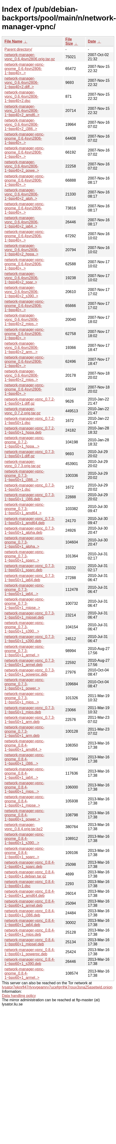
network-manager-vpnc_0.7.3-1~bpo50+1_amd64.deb (29, 521)
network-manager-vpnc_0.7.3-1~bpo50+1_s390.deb (29, 639)
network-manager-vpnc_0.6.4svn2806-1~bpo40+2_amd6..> (21, 110)
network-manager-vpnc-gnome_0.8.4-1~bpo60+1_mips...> (24, 787)
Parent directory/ (18, 49)
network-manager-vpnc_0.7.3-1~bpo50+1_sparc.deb (29, 568)
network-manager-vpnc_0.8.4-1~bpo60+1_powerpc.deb (29, 952)
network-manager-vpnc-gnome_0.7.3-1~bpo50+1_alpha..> (24, 542)
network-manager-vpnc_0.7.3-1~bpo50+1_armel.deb (29, 662)
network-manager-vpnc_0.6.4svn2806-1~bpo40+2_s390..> (21, 292)
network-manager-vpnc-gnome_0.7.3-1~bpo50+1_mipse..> (24, 603)
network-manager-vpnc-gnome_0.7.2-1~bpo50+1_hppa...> (24, 442)
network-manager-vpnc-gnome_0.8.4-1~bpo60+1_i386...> (24, 759)
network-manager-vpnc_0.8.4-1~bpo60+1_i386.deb (29, 913)
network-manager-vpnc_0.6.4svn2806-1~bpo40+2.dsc (21, 96)
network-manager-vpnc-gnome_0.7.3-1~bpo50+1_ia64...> (24, 589)
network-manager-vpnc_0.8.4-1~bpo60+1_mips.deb (29, 932)
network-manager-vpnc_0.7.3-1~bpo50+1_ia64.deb (29, 578)
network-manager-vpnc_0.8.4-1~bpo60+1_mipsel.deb (29, 942)
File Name (13, 41)
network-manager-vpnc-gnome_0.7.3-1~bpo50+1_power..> (24, 684)
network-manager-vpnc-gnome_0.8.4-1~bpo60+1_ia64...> (24, 773)
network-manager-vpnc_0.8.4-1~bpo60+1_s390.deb (29, 961)
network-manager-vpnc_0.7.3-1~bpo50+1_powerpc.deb (29, 672)
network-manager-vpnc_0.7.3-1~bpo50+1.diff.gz (29, 454)
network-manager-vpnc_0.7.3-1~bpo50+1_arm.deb (29, 719)
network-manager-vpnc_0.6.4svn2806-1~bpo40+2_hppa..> (21, 250)
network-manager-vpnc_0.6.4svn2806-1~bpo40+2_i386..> (21, 124)
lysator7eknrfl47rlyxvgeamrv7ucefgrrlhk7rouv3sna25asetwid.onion (57, 987)
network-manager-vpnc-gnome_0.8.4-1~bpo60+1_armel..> (24, 973)
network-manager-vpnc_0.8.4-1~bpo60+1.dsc (29, 884)
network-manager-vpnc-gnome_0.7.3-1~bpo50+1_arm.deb (24, 731)
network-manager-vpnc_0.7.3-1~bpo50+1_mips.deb (29, 710)
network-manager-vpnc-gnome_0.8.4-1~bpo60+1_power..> (24, 815)
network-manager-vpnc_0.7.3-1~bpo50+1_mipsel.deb (29, 615)
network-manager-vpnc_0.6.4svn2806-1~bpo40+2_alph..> (21, 194)
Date (92, 41)
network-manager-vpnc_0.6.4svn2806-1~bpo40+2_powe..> (21, 166)
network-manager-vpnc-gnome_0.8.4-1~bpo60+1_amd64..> (24, 745)
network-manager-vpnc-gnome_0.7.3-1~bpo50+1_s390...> (24, 627)
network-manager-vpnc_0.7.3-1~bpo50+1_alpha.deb (29, 530)
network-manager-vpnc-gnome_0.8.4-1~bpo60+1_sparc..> (24, 852)
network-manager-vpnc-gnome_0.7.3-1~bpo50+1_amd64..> (24, 509)
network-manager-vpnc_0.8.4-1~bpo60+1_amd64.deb (29, 893)
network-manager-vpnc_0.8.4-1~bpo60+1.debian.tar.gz (29, 874)
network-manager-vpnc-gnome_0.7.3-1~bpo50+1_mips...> (24, 698)
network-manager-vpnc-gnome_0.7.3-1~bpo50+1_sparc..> (24, 556)
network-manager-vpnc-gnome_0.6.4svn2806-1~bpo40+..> (24, 68)
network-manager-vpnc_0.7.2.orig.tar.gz (22, 411)
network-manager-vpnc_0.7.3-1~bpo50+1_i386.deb (29, 497)
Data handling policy (19, 996)
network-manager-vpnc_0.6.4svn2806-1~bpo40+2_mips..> (21, 319)
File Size (69, 41)
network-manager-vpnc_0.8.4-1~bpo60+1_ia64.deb (29, 923)
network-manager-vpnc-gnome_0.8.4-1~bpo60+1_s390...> (24, 838)
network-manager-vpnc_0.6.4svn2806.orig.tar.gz (29, 57)
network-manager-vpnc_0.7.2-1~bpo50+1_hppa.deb (29, 430)
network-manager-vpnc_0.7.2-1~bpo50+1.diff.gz (29, 401)
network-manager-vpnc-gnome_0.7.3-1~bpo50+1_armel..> (24, 651)
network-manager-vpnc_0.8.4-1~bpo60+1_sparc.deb (29, 864)
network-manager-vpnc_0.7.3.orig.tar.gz (22, 464)
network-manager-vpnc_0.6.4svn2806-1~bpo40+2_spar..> (21, 278)
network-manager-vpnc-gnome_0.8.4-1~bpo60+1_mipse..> (24, 801)
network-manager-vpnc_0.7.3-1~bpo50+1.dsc (29, 487)
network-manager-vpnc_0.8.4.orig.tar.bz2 (23, 827)
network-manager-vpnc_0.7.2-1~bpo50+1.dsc (29, 421)
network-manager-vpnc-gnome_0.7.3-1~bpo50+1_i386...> (24, 475)
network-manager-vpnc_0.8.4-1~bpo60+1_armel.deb (29, 903)
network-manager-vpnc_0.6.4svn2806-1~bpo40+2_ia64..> (21, 222)
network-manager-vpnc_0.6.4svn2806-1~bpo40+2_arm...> (21, 347)
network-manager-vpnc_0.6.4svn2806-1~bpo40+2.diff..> (21, 82)
